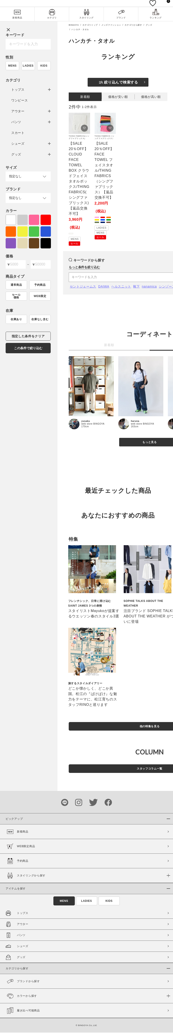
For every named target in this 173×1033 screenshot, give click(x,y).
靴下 (136, 287)
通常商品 (16, 285)
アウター (18, 111)
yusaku (85, 421)
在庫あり (16, 319)
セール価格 (16, 296)
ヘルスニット (121, 287)
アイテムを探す (16, 889)
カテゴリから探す (133, 25)
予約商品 (40, 285)
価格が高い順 (151, 97)
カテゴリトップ (90, 25)
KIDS (43, 66)
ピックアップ (14, 819)
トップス (18, 90)
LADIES (28, 66)
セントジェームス (83, 287)
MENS (12, 66)
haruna (135, 421)
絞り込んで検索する (118, 82)
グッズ (16, 155)
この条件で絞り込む (28, 348)
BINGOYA (74, 25)
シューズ (18, 144)
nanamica (149, 287)
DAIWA (103, 287)
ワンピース (19, 101)
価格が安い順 (118, 97)
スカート (18, 133)
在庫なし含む (39, 319)
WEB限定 (40, 296)
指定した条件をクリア (28, 336)
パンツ (16, 122)
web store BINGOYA (93, 424)
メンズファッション (111, 25)
